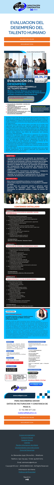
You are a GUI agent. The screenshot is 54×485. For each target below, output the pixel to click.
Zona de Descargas (27, 450)
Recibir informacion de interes (27, 445)
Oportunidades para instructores (27, 448)
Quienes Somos (27, 440)
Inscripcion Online (27, 39)
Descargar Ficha (27, 44)
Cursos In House (27, 438)
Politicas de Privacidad (27, 472)
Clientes (27, 443)
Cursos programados (27, 435)
